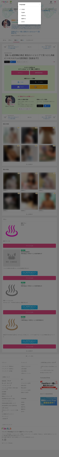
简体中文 (23, 15)
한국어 (23, 21)
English (23, 12)
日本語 (23, 9)
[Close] (39, 4)
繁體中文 (23, 18)
